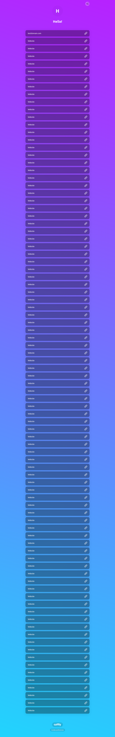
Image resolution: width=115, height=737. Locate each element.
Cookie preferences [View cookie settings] (57, 730)
